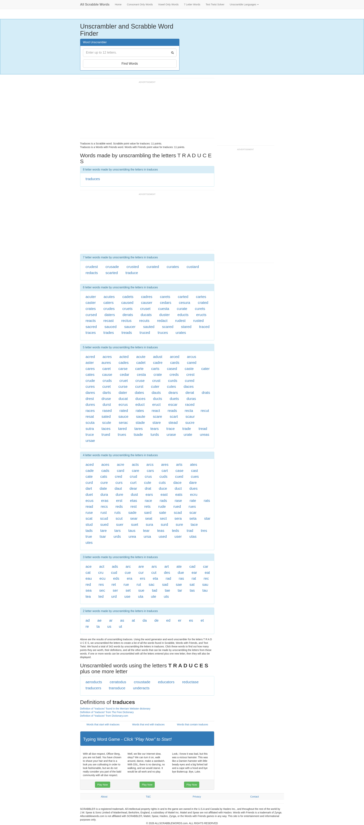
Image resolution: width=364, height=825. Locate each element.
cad (192, 566)
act (101, 566)
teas (160, 530)
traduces (92, 179)
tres (204, 530)
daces (189, 386)
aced (89, 464)
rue (126, 584)
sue (141, 590)
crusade (112, 267)
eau (88, 578)
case (179, 470)
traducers (93, 688)
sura (149, 524)
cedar (124, 374)
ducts (157, 399)
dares (90, 392)
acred (90, 357)
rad (168, 578)
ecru (193, 494)
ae (99, 620)
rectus (126, 321)
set (128, 590)
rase (178, 500)
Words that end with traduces (148, 724)
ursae (90, 440)
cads (105, 470)
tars (117, 530)
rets (147, 506)
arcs (149, 464)
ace (88, 566)
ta (98, 626)
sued (104, 524)
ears (149, 494)
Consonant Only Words (140, 4)
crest (190, 374)
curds (172, 380)
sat (192, 584)
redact (162, 321)
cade (89, 470)
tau (205, 590)
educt (140, 404)
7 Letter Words (192, 4)
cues (195, 476)
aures (106, 362)
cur (141, 572)
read (89, 506)
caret (106, 369)
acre (120, 464)
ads (115, 566)
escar (172, 404)
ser (115, 590)
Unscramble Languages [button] (244, 4)
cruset (145, 309)
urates (180, 332)
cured (189, 380)
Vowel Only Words (168, 4)
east (164, 494)
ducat (123, 399)
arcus (191, 357)
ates (193, 464)
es (191, 620)
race (148, 500)
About (104, 796)
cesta (141, 374)
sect (163, 518)
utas (193, 536)
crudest (91, 267)
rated (123, 410)
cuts (162, 482)
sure (179, 524)
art (166, 566)
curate (182, 309)
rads (163, 500)
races (90, 410)
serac (123, 422)
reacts (90, 321)
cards (174, 362)
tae (167, 590)
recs (104, 506)
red (88, 584)
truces (163, 332)
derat (189, 392)
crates (90, 309)
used (163, 536)
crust (156, 380)
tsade (138, 434)
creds (174, 374)
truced (145, 332)
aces (105, 464)
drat (148, 488)
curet (106, 386)
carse (123, 369)
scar (193, 512)
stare (156, 422)
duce (163, 488)
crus (148, 476)
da (145, 620)
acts (135, 464)
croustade (142, 682)
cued (179, 476)
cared (191, 362)
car (205, 566)
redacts (91, 273)
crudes (109, 309)
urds (117, 536)
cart (165, 470)
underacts (141, 688)
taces (106, 429)
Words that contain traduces (192, 724)
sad (165, 584)
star (207, 518)
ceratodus (118, 682)
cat (88, 572)
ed (168, 620)
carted (183, 297)
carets (165, 297)
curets (200, 309)
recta (189, 410)
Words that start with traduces (102, 724)
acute (140, 357)
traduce (131, 273)
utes (89, 542)
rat (194, 578)
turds (155, 434)
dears (173, 392)
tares (138, 429)
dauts (156, 392)
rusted (198, 321)
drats (206, 392)
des (167, 572)
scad (178, 512)
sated (106, 416)
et (202, 620)
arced (174, 357)
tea (88, 596)
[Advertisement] (145, 111)
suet (134, 524)
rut (139, 584)
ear (194, 572)
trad (190, 530)
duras (191, 399)
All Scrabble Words (95, 4)
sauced (110, 327)
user (178, 536)
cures (90, 386)
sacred (91, 327)
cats (103, 476)
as (122, 620)
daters (109, 315)
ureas (204, 434)
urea (132, 536)
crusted (132, 267)
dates (139, 392)
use (127, 596)
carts (155, 369)
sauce (123, 416)
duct (178, 488)
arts (179, 464)
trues (122, 434)
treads (126, 332)
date (103, 488)
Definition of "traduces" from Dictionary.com (104, 715)
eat (207, 572)
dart (88, 488)
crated (203, 302)
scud (104, 518)
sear (134, 518)
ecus (89, 500)
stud (89, 524)
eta (155, 578)
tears (154, 429)
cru (100, 572)
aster (89, 362)
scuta (89, 422)
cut (153, 572)
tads (89, 530)
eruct (156, 404)
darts (106, 392)
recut (205, 410)
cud (114, 572)
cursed (91, 315)
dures (90, 404)
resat (89, 416)
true (88, 536)
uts (166, 596)
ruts (117, 512)
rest (133, 506)
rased (107, 410)
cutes (171, 386)
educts (183, 315)
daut (118, 488)
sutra (89, 429)
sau (205, 584)
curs (119, 482)
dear (133, 488)
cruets (127, 309)
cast (194, 470)
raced (190, 404)
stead (173, 422)
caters (108, 302)
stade (140, 422)
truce (89, 434)
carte (139, 369)
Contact (254, 796)
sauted (148, 327)
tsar (103, 536)
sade (132, 512)
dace (177, 482)
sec (102, 590)
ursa (147, 536)
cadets (127, 297)
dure (119, 494)
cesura (184, 302)
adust (157, 357)
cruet (123, 380)
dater (123, 392)
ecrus (123, 404)
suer (119, 524)
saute (140, 416)
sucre (189, 422)
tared (122, 429)
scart (174, 416)
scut (119, 518)
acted (124, 357)
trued (106, 434)
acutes (109, 297)
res (101, 584)
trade (186, 429)
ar (111, 620)
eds (116, 578)
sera (178, 518)
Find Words (129, 63)
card (120, 470)
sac (152, 584)
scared (167, 327)
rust (104, 512)
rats (207, 500)
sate (162, 512)
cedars (165, 302)
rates (140, 410)
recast (108, 321)
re (87, 626)
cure (104, 482)
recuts (144, 321)
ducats (146, 315)
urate (188, 434)
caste (189, 369)
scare (157, 416)
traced (204, 327)
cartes (201, 297)
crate (157, 374)
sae (179, 584)
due (181, 572)
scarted (112, 273)
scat (88, 518)
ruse (89, 512)
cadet (140, 362)
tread (203, 429)
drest (89, 399)
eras (104, 500)
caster (90, 302)
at (133, 620)
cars (150, 470)
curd (89, 482)
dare (193, 482)
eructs (201, 315)
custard (193, 267)
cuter (155, 386)
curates (173, 267)
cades (124, 362)
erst (119, 500)
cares (90, 369)
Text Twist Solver (215, 4)
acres (107, 357)
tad (154, 590)
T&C (148, 796)
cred (118, 476)
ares (164, 464)
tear (146, 530)
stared (186, 327)
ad (87, 620)
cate (89, 476)
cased (172, 369)
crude (90, 380)
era (129, 578)
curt (133, 482)
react (156, 410)
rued (177, 506)
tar (180, 590)
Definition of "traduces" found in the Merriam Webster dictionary (115, 708)
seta (193, 518)
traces (90, 332)
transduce (117, 688)
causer (146, 302)
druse (106, 399)
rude (162, 506)
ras (181, 578)
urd (114, 596)
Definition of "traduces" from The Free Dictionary (107, 712)
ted (101, 596)
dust (134, 494)
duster (164, 315)
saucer (129, 327)
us (109, 626)
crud (133, 476)
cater (205, 369)
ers (142, 578)
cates (89, 374)
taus (131, 530)
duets (174, 399)
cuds (163, 476)
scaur (190, 416)
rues (192, 506)
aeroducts (93, 682)
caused (127, 302)
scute (106, 422)
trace (170, 429)
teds (175, 530)
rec (206, 578)
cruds (107, 380)
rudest (180, 321)
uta (140, 596)
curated (152, 267)
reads (172, 410)
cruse (140, 380)
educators (166, 682)
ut (120, 626)
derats (128, 315)
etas (133, 500)
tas (192, 590)
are (141, 566)
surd (164, 524)
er (179, 620)
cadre (158, 362)
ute (153, 596)
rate (193, 500)
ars (154, 566)
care (135, 470)
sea (88, 590)
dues (193, 488)
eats (178, 494)
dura (104, 494)
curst (139, 386)
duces (140, 399)
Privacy (197, 796)
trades (108, 332)
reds (119, 506)
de (156, 620)
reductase (190, 682)
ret (113, 584)
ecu (102, 578)
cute (147, 482)
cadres (146, 297)
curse (123, 386)
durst (106, 404)
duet (89, 494)
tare (103, 530)
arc (128, 566)
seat (148, 518)
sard (148, 512)
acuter (90, 297)
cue (128, 572)
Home (118, 4)
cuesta (163, 309)
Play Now (102, 784)
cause (107, 374)
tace (194, 524)
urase (171, 434)
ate (179, 566)
